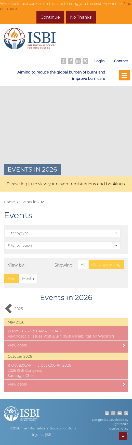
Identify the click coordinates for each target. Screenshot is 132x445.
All (83, 264)
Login (99, 60)
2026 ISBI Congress (25, 370)
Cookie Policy (118, 428)
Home (9, 202)
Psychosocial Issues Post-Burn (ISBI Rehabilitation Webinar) (61, 336)
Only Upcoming (106, 264)
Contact (121, 60)
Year (11, 278)
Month (28, 278)
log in (26, 183)
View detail (67, 345)
